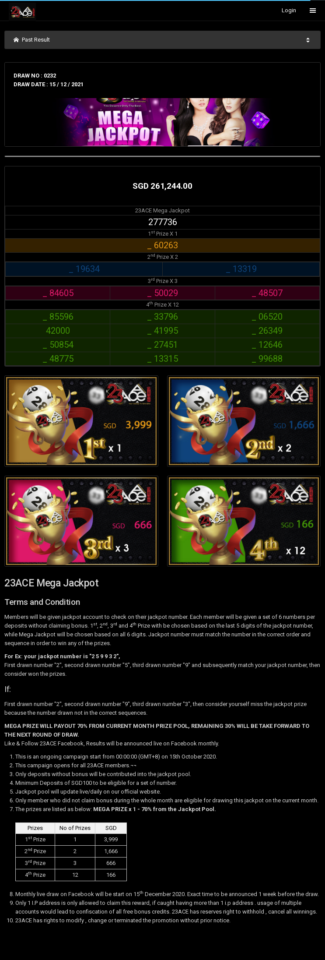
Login (289, 10)
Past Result (32, 39)
